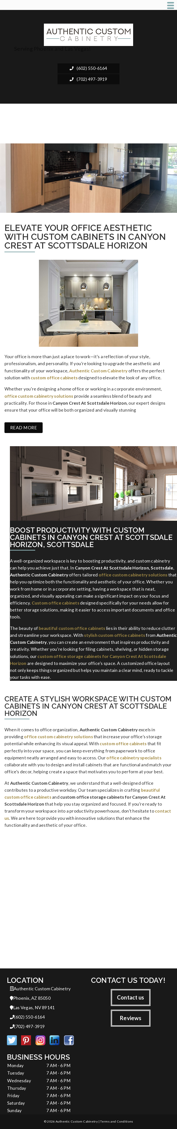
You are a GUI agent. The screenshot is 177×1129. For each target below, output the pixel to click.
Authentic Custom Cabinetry (98, 370)
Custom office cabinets (55, 603)
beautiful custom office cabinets (72, 628)
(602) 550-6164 (88, 68)
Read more (23, 427)
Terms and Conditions (116, 1121)
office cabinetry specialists (133, 757)
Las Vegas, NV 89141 (32, 1007)
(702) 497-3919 (88, 79)
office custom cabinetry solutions (38, 396)
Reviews (130, 1018)
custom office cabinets (54, 377)
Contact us (130, 997)
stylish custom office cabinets (114, 635)
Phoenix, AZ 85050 (30, 998)
